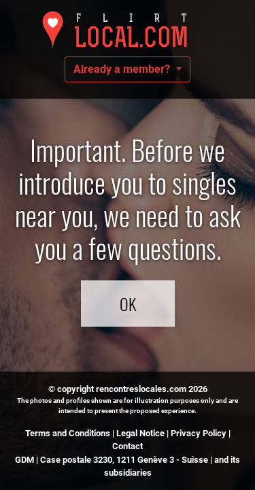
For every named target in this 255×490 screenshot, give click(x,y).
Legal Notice (140, 433)
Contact (127, 446)
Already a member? (123, 69)
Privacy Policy (198, 433)
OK (128, 303)
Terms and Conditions (67, 433)
